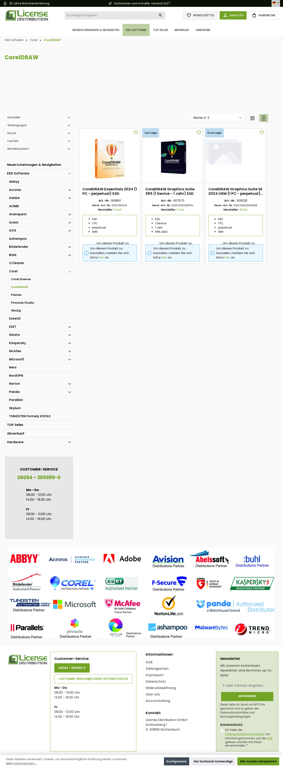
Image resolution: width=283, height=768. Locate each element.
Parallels (16, 400)
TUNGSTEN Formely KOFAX (29, 416)
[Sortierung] (217, 118)
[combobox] (110, 15)
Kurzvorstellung (158, 700)
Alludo (245, 210)
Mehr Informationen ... (21, 763)
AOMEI (14, 206)
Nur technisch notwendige (213, 761)
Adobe (14, 198)
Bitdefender (18, 247)
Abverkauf (15, 433)
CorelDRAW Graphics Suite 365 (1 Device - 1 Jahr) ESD (172, 191)
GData (14, 335)
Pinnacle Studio (22, 303)
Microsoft (16, 359)
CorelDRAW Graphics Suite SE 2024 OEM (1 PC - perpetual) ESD (237, 191)
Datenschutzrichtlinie (234, 712)
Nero (12, 367)
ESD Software (18, 173)
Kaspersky (17, 343)
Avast (14, 222)
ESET (12, 327)
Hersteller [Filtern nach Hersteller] (39, 117)
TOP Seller (15, 424)
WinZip (16, 311)
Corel (13, 271)
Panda (14, 392)
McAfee (15, 351)
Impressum (155, 675)
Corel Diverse (21, 279)
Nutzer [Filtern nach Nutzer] (39, 133)
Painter (16, 295)
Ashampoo (18, 239)
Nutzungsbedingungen (235, 716)
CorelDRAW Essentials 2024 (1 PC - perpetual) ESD (111, 191)
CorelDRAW (19, 287)
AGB (149, 662)
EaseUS (15, 318)
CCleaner (16, 263)
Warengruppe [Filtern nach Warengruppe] (39, 125)
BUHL (13, 255)
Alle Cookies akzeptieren (258, 761)
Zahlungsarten (157, 668)
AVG (12, 230)
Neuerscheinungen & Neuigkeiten (34, 164)
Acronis (15, 190)
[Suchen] (160, 15)
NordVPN (16, 375)
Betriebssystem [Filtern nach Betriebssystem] (39, 149)
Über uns (153, 694)
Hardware (15, 442)
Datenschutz (156, 681)
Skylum (15, 408)
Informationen (159, 654)
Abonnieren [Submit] (247, 696)
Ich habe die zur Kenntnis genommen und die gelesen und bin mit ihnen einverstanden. (249, 737)
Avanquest (18, 214)
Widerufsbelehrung (161, 687)
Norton (14, 383)
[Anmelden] (233, 15)
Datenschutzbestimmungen (245, 734)
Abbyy (14, 181)
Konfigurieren (177, 761)
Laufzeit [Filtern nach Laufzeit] (39, 141)
